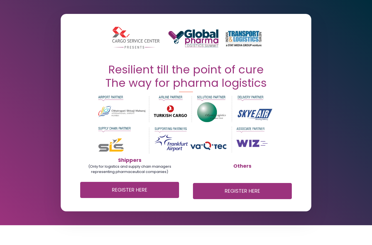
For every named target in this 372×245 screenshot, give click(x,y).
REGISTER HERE (129, 189)
